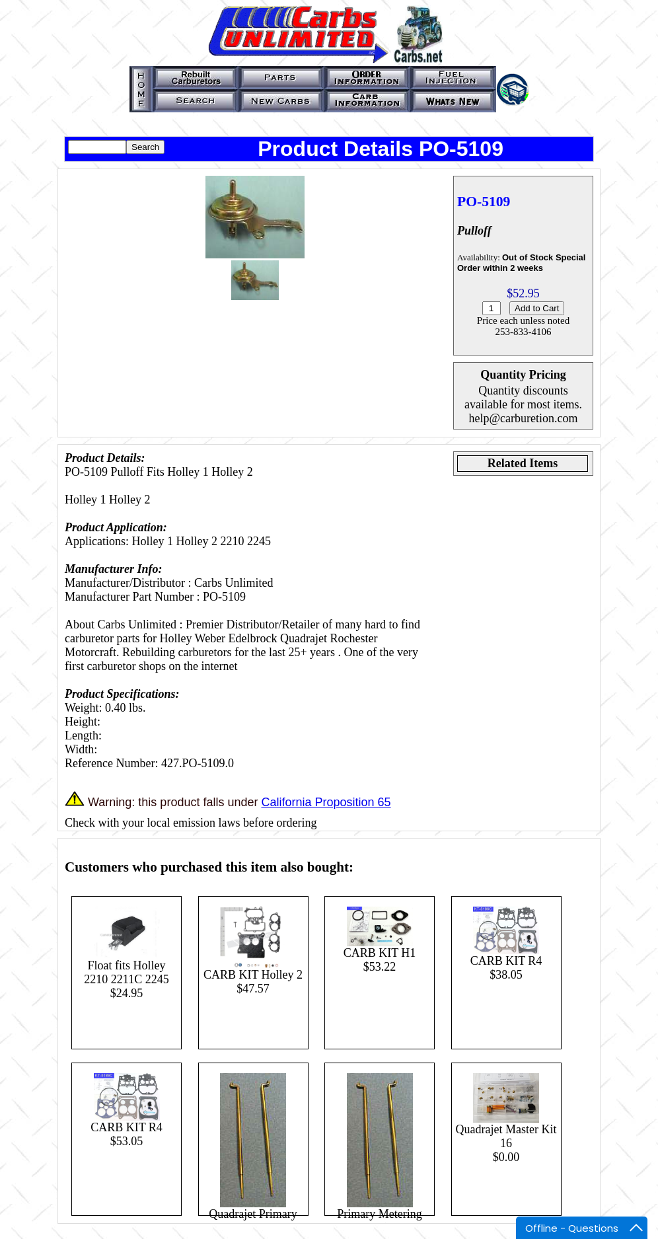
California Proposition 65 (325, 802)
